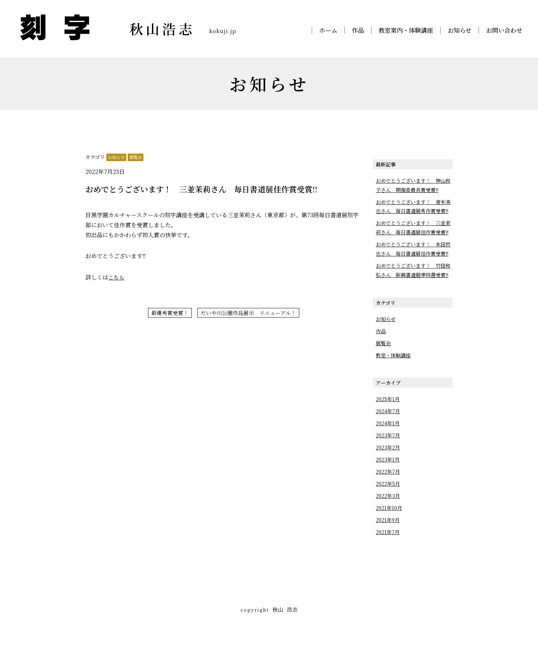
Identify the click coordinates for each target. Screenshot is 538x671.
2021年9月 (389, 556)
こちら (116, 277)
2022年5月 (389, 520)
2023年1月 (388, 496)
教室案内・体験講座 (406, 30)
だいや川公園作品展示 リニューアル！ (249, 313)
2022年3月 (389, 532)
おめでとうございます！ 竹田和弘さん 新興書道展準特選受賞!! (413, 302)
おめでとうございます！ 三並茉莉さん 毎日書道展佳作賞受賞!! (413, 241)
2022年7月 (389, 508)
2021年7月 (388, 569)
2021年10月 (390, 544)
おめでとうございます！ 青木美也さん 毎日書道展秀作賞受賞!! (413, 211)
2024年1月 (388, 460)
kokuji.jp (226, 30)
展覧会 (137, 157)
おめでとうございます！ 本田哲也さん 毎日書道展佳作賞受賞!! (413, 272)
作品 (358, 30)
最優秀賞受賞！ (166, 313)
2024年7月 (389, 448)
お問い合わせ (504, 30)
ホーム (328, 30)
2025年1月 (389, 436)
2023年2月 (389, 484)
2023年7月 (389, 472)
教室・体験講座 (394, 392)
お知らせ (459, 30)
